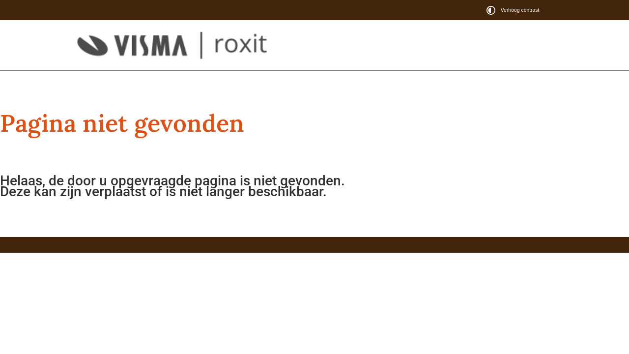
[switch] (514, 10)
